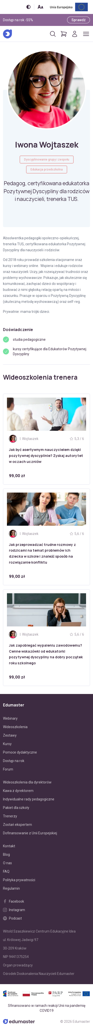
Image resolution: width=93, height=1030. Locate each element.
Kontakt (9, 846)
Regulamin (11, 888)
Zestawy (10, 735)
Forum (8, 769)
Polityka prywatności (19, 880)
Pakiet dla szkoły (16, 808)
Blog (6, 855)
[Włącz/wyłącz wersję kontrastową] (28, 7)
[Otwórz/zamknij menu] (86, 34)
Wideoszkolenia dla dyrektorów (27, 782)
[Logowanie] (74, 33)
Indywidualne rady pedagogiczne (28, 799)
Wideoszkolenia (15, 727)
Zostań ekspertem (17, 825)
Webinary (10, 718)
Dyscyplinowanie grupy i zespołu (46, 159)
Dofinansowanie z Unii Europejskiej (30, 833)
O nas (7, 863)
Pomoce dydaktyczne (20, 752)
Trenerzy (10, 816)
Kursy (7, 744)
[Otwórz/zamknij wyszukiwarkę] (52, 33)
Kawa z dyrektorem (18, 791)
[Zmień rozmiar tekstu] (40, 7)
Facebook (13, 901)
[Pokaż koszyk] (63, 33)
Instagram (14, 910)
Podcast (12, 918)
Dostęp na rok (13, 761)
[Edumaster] (7, 33)
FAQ (6, 871)
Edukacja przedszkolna (47, 169)
